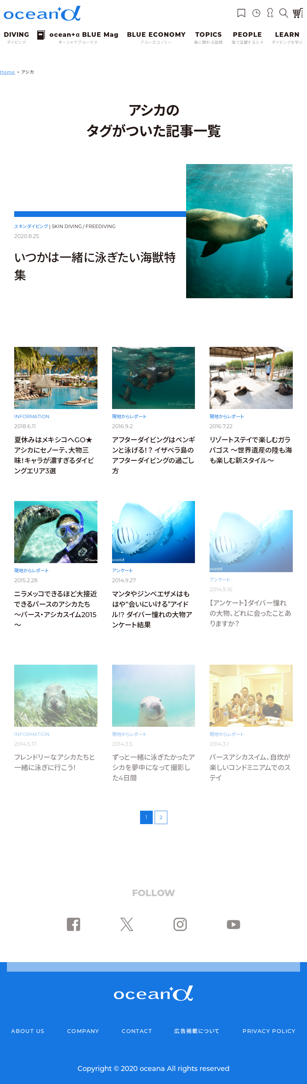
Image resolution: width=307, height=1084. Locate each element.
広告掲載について (197, 1031)
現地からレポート (129, 420)
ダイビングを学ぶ (287, 42)
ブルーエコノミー (156, 42)
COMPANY (83, 1031)
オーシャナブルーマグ (77, 42)
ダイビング (16, 42)
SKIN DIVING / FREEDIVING (84, 226)
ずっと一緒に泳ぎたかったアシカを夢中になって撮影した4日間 (153, 767)
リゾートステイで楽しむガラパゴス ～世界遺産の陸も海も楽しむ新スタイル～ (251, 456)
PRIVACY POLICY (269, 1031)
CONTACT (137, 1031)
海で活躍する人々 (247, 42)
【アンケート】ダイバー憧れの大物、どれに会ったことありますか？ (250, 614)
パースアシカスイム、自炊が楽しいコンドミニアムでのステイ (250, 767)
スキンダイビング (31, 226)
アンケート (122, 580)
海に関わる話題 (208, 42)
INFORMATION (32, 419)
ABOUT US (28, 1031)
